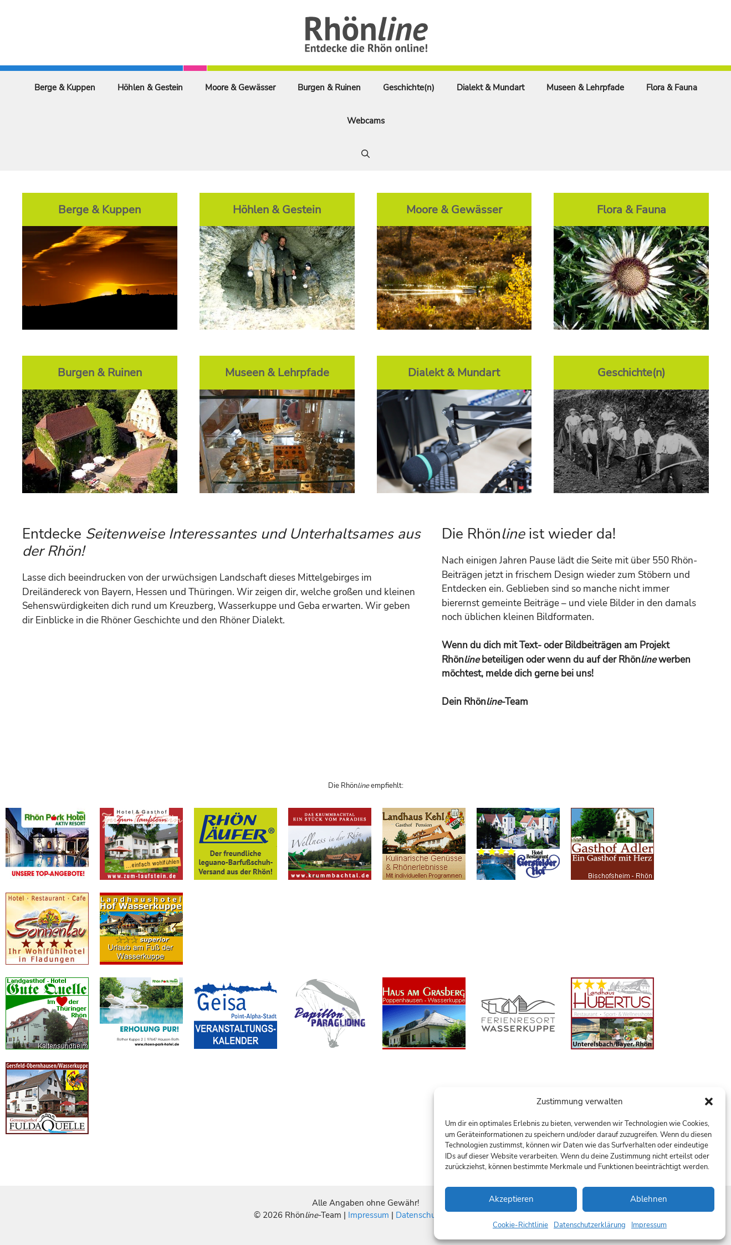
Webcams (366, 120)
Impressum (649, 1225)
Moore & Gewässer (240, 87)
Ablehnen (648, 1199)
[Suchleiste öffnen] (365, 154)
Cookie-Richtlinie (520, 1225)
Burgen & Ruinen (329, 87)
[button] (708, 1101)
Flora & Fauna (671, 87)
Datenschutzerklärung (590, 1225)
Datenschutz (419, 1215)
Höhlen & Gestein (150, 87)
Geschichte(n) (408, 87)
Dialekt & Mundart (490, 87)
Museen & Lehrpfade (585, 87)
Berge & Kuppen (64, 87)
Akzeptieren (511, 1199)
